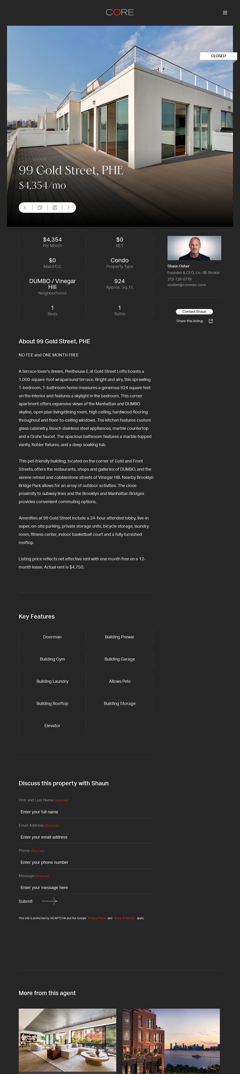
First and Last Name (43, 800)
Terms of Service (124, 918)
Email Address (38, 825)
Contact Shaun (194, 311)
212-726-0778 (179, 279)
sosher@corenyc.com (186, 285)
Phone (31, 851)
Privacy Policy (97, 918)
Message (34, 876)
